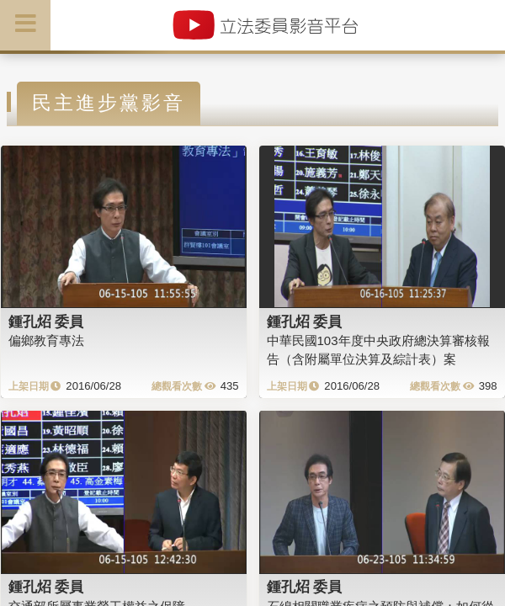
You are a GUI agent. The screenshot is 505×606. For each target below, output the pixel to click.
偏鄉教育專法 (46, 340)
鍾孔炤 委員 (46, 321)
